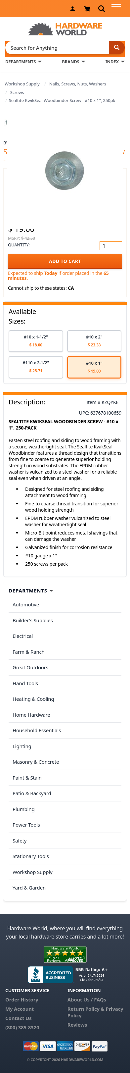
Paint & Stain (27, 777)
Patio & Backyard (32, 793)
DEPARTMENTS (20, 62)
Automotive (26, 604)
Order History (21, 999)
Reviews (77, 1024)
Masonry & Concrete (36, 761)
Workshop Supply (22, 84)
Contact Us (18, 1018)
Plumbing (23, 809)
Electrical (23, 636)
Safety (19, 840)
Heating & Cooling (33, 698)
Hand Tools (25, 683)
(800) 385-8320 (22, 1027)
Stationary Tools (31, 856)
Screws (17, 92)
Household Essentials (37, 730)
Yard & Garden (29, 887)
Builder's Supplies (33, 620)
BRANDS (70, 62)
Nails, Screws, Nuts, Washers (77, 84)
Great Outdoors (30, 667)
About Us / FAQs (86, 999)
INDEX (112, 62)
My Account (19, 1008)
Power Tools (26, 824)
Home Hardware (31, 714)
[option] (36, 341)
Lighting (22, 746)
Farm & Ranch (29, 651)
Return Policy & (86, 1008)
